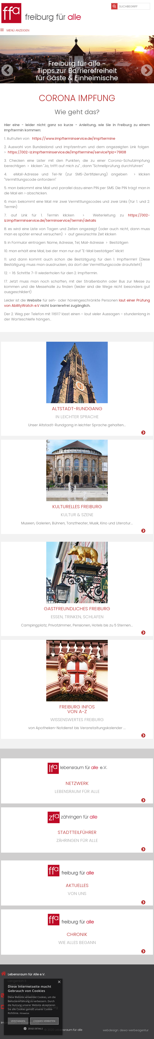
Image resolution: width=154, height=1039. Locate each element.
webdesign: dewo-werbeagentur (126, 1030)
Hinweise (24, 1013)
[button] (33, 1028)
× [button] (59, 982)
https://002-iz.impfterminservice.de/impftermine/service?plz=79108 (67, 152)
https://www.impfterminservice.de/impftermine (73, 138)
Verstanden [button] (18, 1020)
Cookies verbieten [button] (44, 1020)
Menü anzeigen (18, 30)
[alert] (33, 1007)
